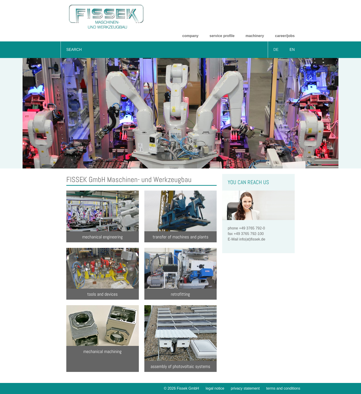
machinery (255, 36)
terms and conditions (283, 388)
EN (292, 50)
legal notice (215, 388)
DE (276, 50)
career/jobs (285, 36)
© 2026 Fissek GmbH (181, 388)
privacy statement (245, 388)
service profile (222, 36)
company (190, 36)
